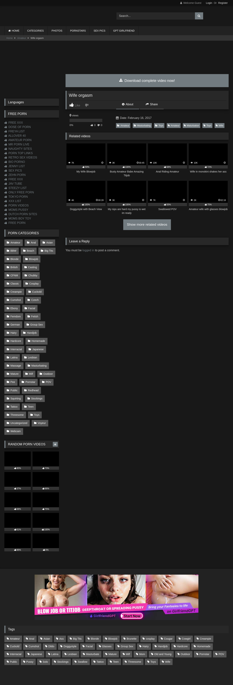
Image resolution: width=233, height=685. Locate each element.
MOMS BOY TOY (17, 218)
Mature (14, 357)
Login (209, 2)
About (127, 104)
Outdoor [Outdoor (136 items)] (185, 633)
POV (47, 365)
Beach (30, 250)
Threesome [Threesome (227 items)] (134, 641)
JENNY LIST (14, 166)
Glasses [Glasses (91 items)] (106, 626)
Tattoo (13, 388)
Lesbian (32, 342)
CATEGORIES (35, 30)
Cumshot (35, 288)
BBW (13, 250)
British (14, 265)
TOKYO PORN (16, 196)
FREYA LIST (14, 131)
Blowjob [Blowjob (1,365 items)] (112, 618)
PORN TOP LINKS (18, 153)
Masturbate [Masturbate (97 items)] (92, 633)
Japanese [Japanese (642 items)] (36, 633)
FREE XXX (13, 122)
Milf (31, 357)
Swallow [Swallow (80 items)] (82, 641)
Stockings (36, 380)
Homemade (38, 327)
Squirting (15, 380)
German (15, 311)
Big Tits (48, 250)
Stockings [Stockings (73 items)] (62, 641)
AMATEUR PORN (17, 140)
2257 (111, 668)
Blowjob (33, 257)
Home (10, 38)
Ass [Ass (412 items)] (61, 618)
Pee (12, 365)
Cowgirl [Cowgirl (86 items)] (186, 618)
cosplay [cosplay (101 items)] (150, 618)
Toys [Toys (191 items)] (153, 641)
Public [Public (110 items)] (13, 641)
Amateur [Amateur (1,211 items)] (15, 618)
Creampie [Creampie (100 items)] (205, 618)
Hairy (13, 319)
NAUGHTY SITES (18, 148)
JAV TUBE (13, 183)
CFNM (50, 265)
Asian (49, 242)
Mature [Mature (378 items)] (112, 633)
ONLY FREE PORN (19, 192)
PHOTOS (57, 30)
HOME (15, 30)
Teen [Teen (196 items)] (116, 641)
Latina (13, 342)
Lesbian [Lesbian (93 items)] (72, 633)
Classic (33, 273)
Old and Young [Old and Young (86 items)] (162, 633)
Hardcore (15, 327)
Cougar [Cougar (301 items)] (168, 618)
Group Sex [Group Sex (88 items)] (127, 626)
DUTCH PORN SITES (20, 214)
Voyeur (41, 403)
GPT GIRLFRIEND (124, 30)
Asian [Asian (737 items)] (47, 618)
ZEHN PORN (15, 174)
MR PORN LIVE (16, 144)
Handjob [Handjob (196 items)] (163, 626)
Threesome (17, 396)
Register (223, 2)
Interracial (16, 334)
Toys (159, 125)
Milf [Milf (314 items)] (128, 633)
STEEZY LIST (15, 188)
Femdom (15, 303)
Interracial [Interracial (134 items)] (15, 633)
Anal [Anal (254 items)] (31, 618)
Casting (32, 265)
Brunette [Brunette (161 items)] (132, 618)
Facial (48, 296)
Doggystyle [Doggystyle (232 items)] (70, 626)
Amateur (21, 38)
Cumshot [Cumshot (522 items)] (34, 626)
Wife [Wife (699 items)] (167, 641)
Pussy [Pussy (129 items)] (29, 641)
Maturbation (191, 125)
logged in (88, 250)
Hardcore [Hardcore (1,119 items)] (182, 626)
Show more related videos (147, 224)
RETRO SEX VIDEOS (20, 157)
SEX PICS (99, 30)
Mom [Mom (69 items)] (142, 633)
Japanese (37, 334)
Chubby (14, 273)
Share (152, 104)
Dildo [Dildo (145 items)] (51, 626)
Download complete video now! (147, 81)
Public (13, 372)
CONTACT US (93, 668)
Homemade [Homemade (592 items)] (203, 626)
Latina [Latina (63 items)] (54, 633)
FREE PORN (14, 222)
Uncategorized (18, 403)
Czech (14, 296)
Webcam (15, 411)
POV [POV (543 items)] (221, 633)
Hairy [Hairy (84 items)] (146, 626)
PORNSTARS (78, 30)
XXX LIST (12, 201)
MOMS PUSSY (16, 209)
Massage (15, 349)
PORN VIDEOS (16, 205)
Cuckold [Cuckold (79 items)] (14, 626)
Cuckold (15, 288)
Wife (219, 125)
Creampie (35, 280)
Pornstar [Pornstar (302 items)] (204, 633)
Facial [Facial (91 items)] (89, 626)
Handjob (31, 319)
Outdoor (47, 357)
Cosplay (15, 280)
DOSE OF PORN (17, 127)
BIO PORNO (14, 161)
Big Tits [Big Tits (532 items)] (77, 618)
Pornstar (30, 365)
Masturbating (142, 125)
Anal (32, 242)
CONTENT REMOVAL (135, 668)
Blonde (14, 257)
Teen (30, 388)
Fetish (34, 303)
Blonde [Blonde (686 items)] (95, 618)
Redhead (32, 372)
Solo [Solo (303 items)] (45, 641)
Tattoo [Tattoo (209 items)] (100, 641)
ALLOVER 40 (15, 135)
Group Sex (36, 311)
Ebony (31, 296)
